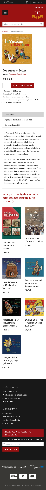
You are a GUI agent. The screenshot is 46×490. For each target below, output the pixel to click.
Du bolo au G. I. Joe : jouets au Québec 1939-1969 (34, 322)
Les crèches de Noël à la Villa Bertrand (9, 285)
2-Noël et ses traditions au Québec (8, 245)
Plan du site (7, 402)
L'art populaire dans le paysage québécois (10, 360)
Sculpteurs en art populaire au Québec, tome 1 (33, 283)
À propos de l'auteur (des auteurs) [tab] (19, 119)
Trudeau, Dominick (17, 74)
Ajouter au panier (22, 85)
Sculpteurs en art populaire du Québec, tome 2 (10, 322)
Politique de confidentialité (14, 395)
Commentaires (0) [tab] (12, 125)
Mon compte (38, 2)
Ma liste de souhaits (11, 420)
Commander (8, 423)
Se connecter (8, 413)
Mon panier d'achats (11, 416)
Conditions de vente (11, 398)
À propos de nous (9, 391)
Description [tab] (9, 114)
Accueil (4, 31)
